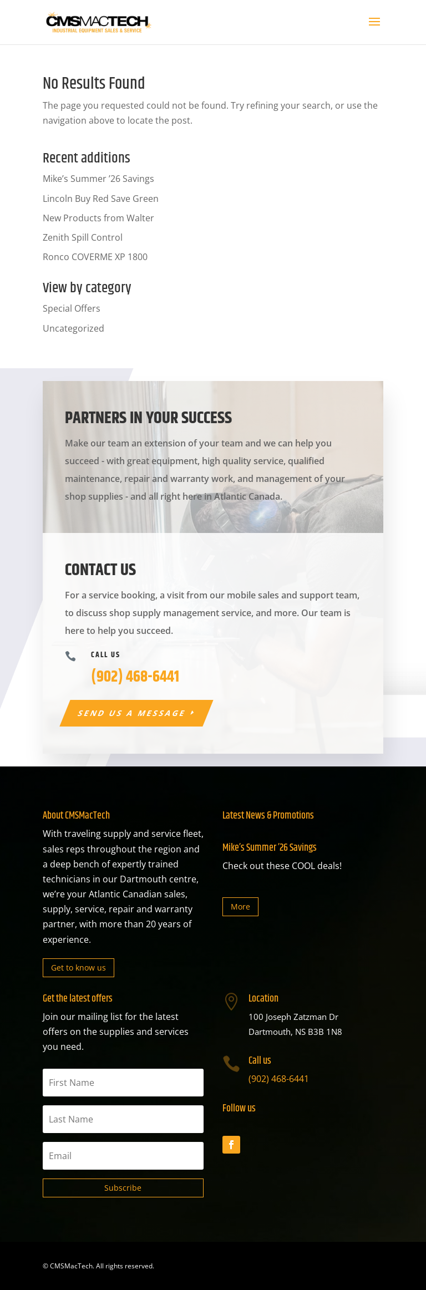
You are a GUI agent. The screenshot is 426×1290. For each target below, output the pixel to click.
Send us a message (132, 713)
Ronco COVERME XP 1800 (95, 257)
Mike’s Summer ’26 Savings (98, 178)
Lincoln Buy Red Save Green (101, 198)
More (240, 906)
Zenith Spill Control (83, 237)
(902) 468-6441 (278, 1079)
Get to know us (78, 967)
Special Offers (71, 308)
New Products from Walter (98, 218)
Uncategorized (73, 328)
